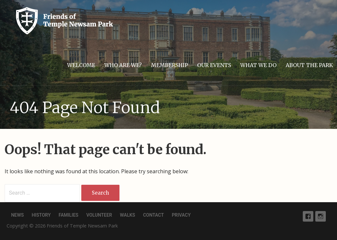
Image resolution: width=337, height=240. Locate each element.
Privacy (181, 215)
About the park (309, 65)
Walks (127, 215)
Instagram (320, 216)
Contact (153, 215)
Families (68, 215)
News (17, 215)
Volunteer (99, 215)
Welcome (81, 65)
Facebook (308, 216)
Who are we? (123, 65)
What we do (258, 65)
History (41, 215)
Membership (169, 65)
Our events (214, 65)
